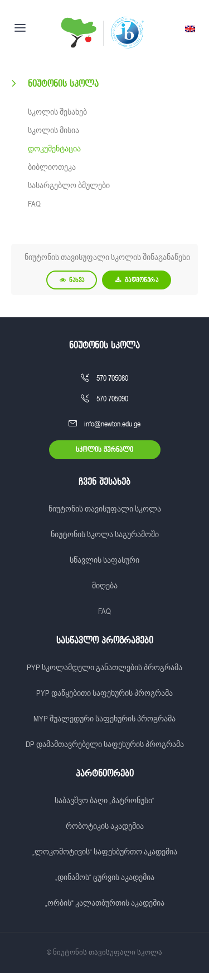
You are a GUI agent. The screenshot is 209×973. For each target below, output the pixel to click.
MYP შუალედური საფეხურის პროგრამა (104, 718)
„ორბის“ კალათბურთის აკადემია (104, 902)
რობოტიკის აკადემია (105, 826)
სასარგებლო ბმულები (69, 185)
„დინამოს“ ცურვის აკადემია (104, 877)
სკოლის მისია (53, 130)
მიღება (105, 585)
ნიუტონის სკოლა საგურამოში (105, 534)
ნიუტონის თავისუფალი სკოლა (104, 508)
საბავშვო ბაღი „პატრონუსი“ (104, 800)
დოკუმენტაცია (54, 148)
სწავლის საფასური (104, 560)
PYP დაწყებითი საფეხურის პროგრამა (104, 693)
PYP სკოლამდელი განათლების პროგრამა (104, 667)
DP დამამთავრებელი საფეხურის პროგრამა (105, 744)
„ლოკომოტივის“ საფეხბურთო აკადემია (104, 851)
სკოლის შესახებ (57, 111)
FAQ (34, 203)
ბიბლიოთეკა (52, 167)
